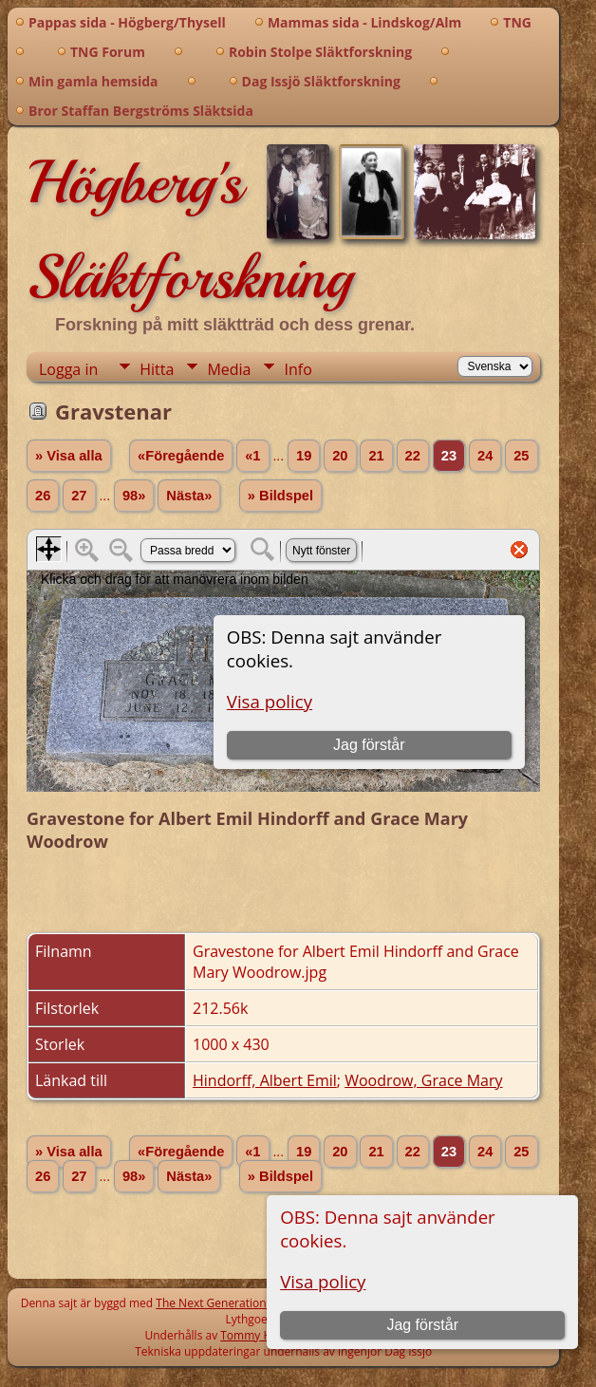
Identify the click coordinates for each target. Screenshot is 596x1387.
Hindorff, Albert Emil (265, 1080)
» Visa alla (68, 455)
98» (133, 495)
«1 (252, 455)
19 (303, 455)
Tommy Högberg (264, 1335)
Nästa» (189, 495)
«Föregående (181, 455)
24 (485, 455)
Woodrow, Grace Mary (423, 1080)
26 (42, 495)
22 (412, 455)
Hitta (157, 369)
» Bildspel (280, 495)
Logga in (68, 369)
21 (375, 455)
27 (78, 495)
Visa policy (322, 1281)
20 (339, 455)
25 (521, 455)
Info (297, 369)
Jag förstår (422, 1325)
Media (229, 369)
